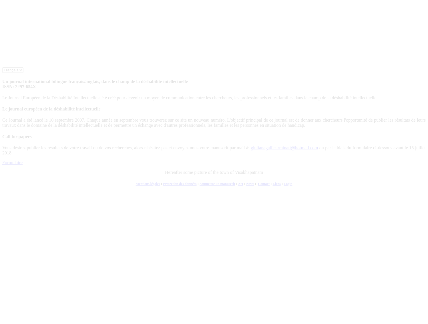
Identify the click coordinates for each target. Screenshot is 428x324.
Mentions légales (148, 184)
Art (240, 184)
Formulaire (12, 162)
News (250, 184)
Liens (277, 184)
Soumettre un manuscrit (217, 184)
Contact (264, 184)
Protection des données (179, 184)
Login (288, 184)
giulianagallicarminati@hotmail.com (284, 147)
